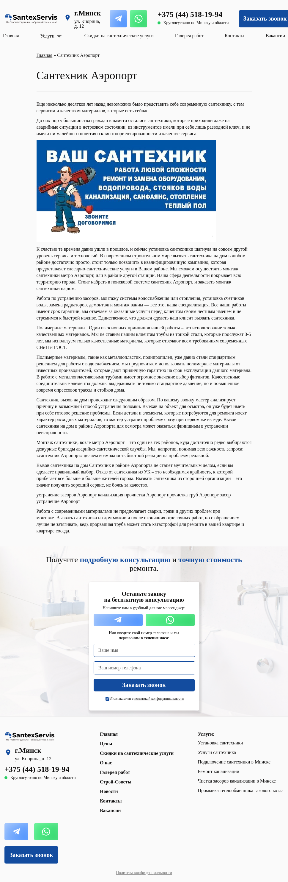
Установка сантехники (220, 742)
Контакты (234, 35)
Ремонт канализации (219, 771)
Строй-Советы (115, 781)
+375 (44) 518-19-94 (190, 14)
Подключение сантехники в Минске (234, 761)
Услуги (47, 36)
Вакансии (275, 35)
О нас (106, 762)
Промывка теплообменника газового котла (241, 790)
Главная (11, 35)
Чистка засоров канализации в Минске (237, 780)
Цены (106, 743)
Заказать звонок (31, 855)
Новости (109, 791)
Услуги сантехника (217, 752)
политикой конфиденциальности (159, 698)
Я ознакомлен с (147, 698)
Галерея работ (189, 35)
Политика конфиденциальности (144, 872)
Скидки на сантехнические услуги (119, 35)
